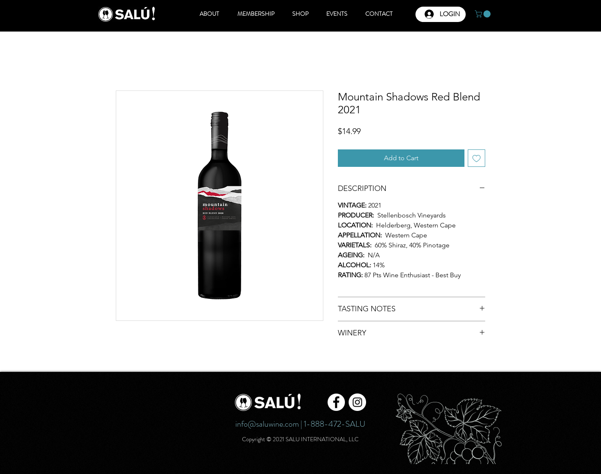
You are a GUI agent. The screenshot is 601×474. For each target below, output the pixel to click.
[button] (483, 13)
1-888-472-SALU (334, 424)
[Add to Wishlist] (476, 158)
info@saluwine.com (267, 424)
